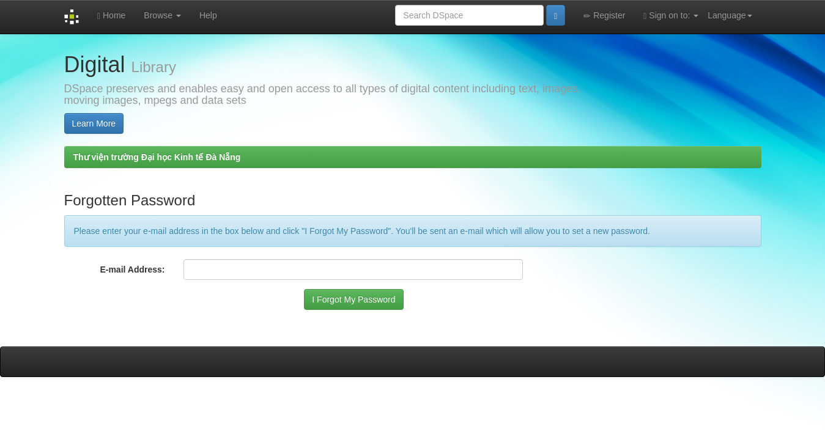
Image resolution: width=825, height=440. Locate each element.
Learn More (94, 123)
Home (111, 15)
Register (604, 15)
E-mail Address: (132, 269)
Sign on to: (670, 15)
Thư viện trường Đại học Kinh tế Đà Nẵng (157, 157)
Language (730, 15)
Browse (162, 15)
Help (208, 15)
